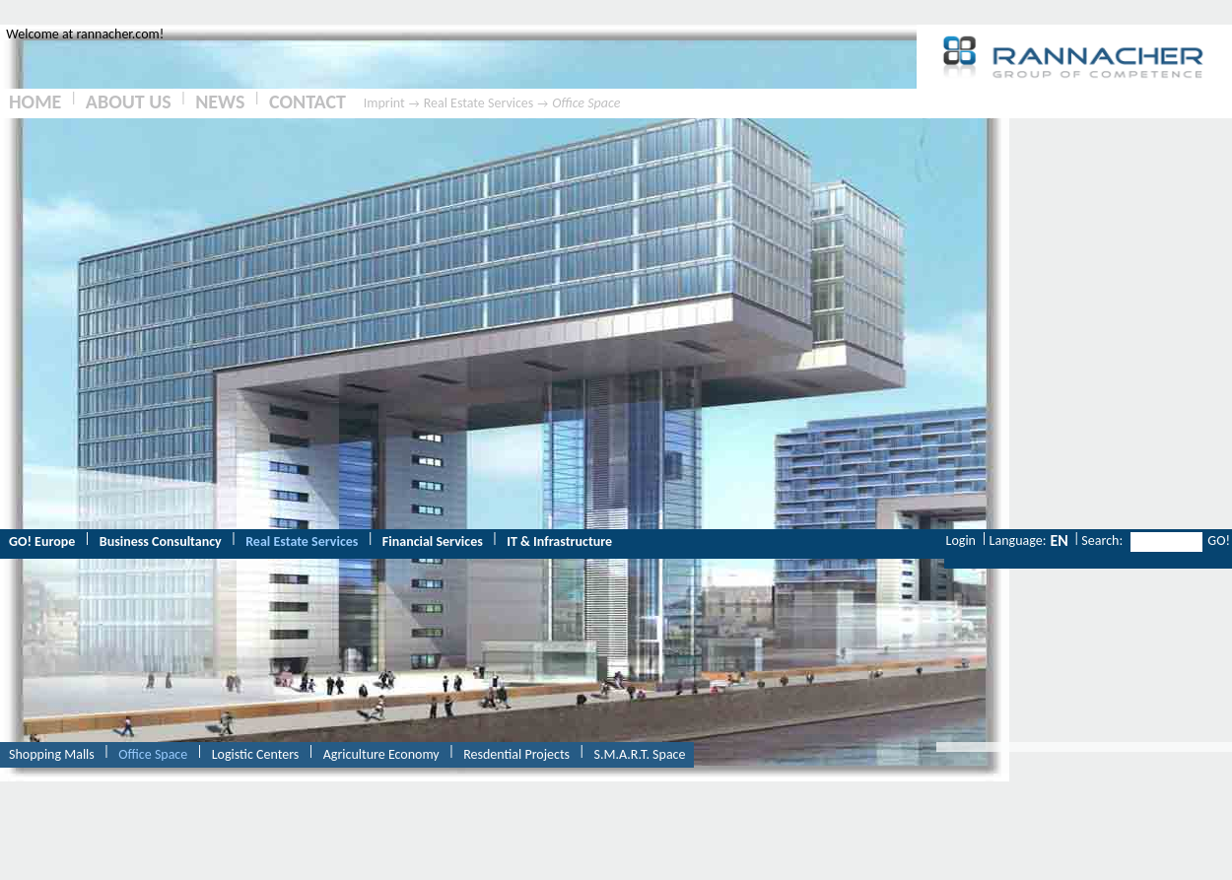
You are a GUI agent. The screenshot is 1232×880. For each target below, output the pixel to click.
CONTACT (307, 101)
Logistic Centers (256, 754)
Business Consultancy (161, 541)
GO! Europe (42, 541)
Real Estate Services (479, 103)
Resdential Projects (516, 754)
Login (961, 540)
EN (1058, 540)
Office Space (586, 103)
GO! (1218, 540)
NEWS (219, 101)
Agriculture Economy (381, 754)
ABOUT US (128, 101)
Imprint (384, 103)
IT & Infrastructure (559, 541)
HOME (35, 101)
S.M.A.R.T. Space (640, 754)
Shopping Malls (52, 754)
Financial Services (432, 541)
